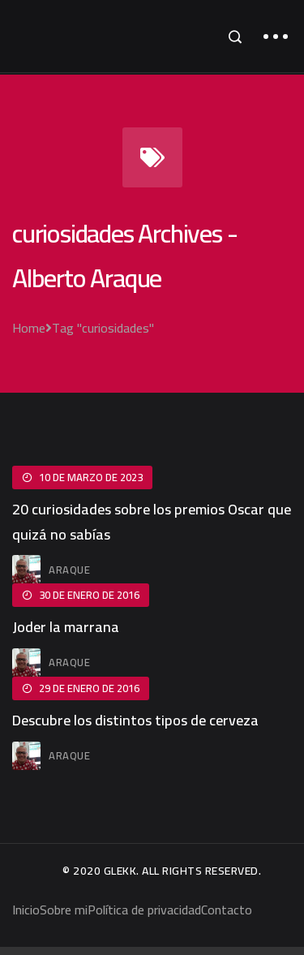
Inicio (26, 909)
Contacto (226, 909)
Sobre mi (64, 909)
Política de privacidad (144, 909)
